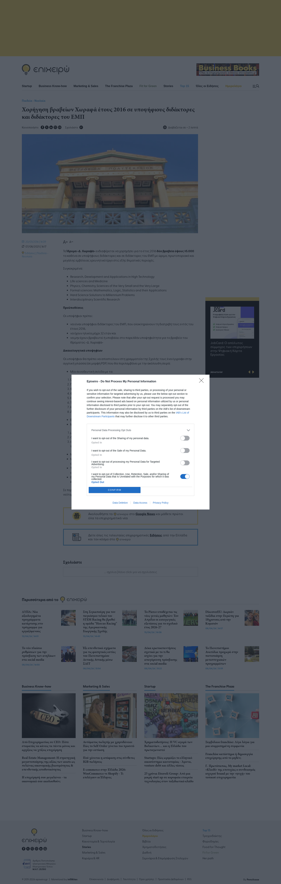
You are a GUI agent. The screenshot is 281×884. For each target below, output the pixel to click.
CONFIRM (114, 489)
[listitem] (140, 430)
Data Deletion (120, 502)
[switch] (185, 438)
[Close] (202, 381)
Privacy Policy (160, 502)
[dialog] (140, 442)
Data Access (140, 502)
